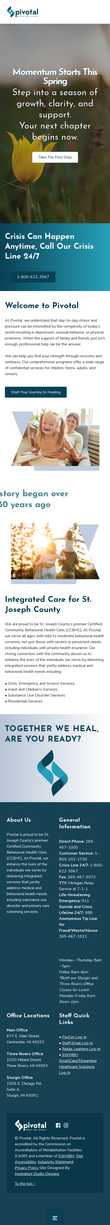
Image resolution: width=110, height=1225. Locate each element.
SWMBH (66, 1156)
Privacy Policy (26, 1168)
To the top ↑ (25, 1183)
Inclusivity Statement (56, 1162)
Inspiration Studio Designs (37, 1174)
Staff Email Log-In (77, 1043)
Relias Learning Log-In (81, 1049)
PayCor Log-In (74, 1037)
